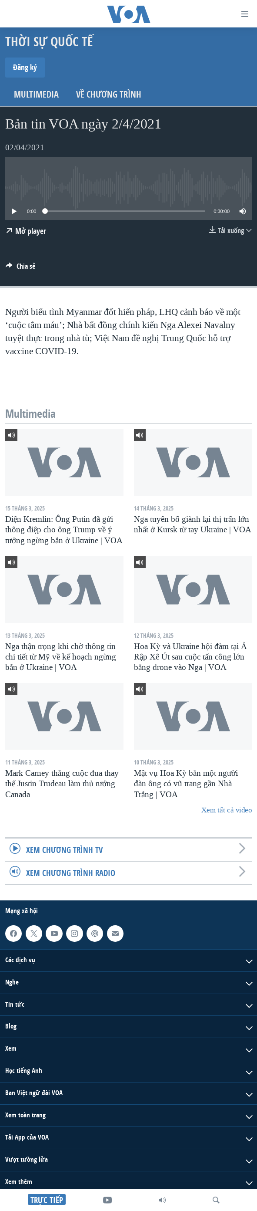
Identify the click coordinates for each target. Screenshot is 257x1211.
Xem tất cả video (226, 810)
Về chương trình (108, 94)
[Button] (20, 268)
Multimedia (36, 94)
